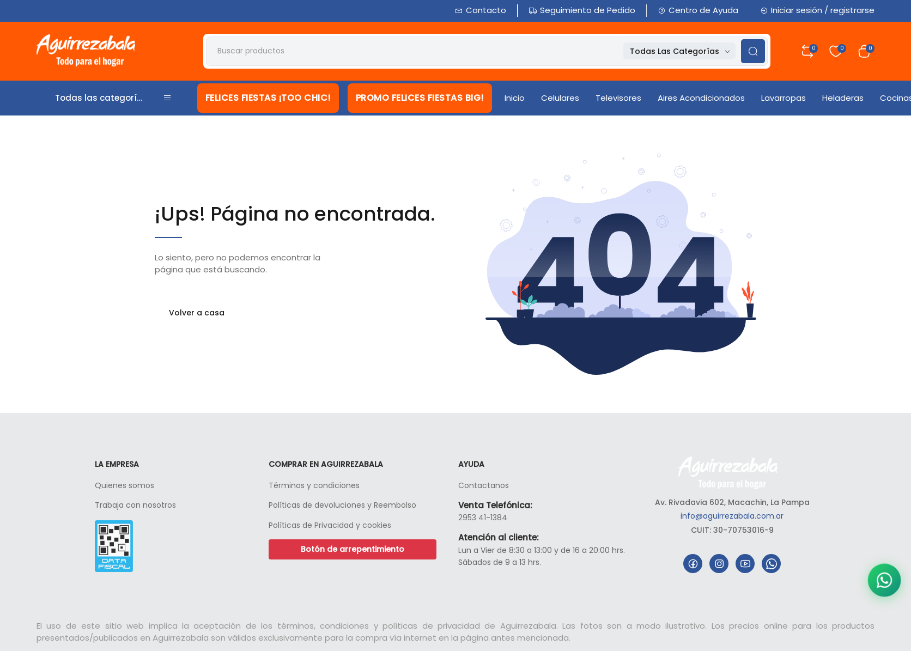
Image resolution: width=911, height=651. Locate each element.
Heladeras (843, 98)
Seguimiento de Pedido (582, 10)
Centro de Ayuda (698, 10)
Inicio (515, 98)
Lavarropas (783, 98)
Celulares (560, 98)
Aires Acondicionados (701, 98)
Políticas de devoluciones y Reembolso (342, 505)
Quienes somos (124, 485)
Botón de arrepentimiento (352, 549)
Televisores (618, 98)
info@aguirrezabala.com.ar (732, 515)
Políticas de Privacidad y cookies (330, 525)
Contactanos (483, 485)
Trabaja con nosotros (135, 505)
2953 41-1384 (482, 517)
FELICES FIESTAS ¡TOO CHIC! (268, 98)
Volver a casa (196, 312)
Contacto (480, 10)
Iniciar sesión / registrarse (817, 10)
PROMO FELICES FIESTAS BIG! (420, 98)
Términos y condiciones (314, 485)
